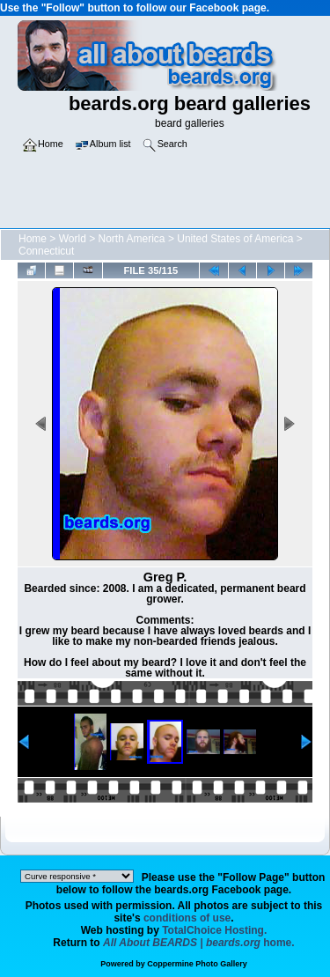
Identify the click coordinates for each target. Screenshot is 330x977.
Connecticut (46, 251)
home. (199, 942)
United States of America (235, 239)
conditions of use (187, 918)
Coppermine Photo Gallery (197, 963)
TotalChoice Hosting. (214, 930)
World (72, 239)
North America (132, 239)
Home (32, 239)
